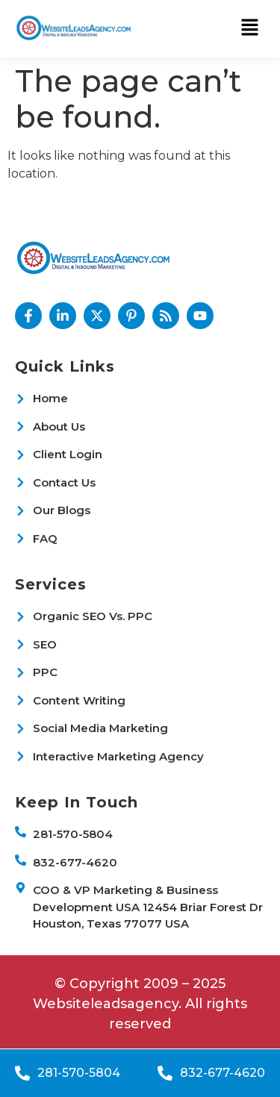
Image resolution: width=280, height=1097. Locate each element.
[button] (250, 28)
